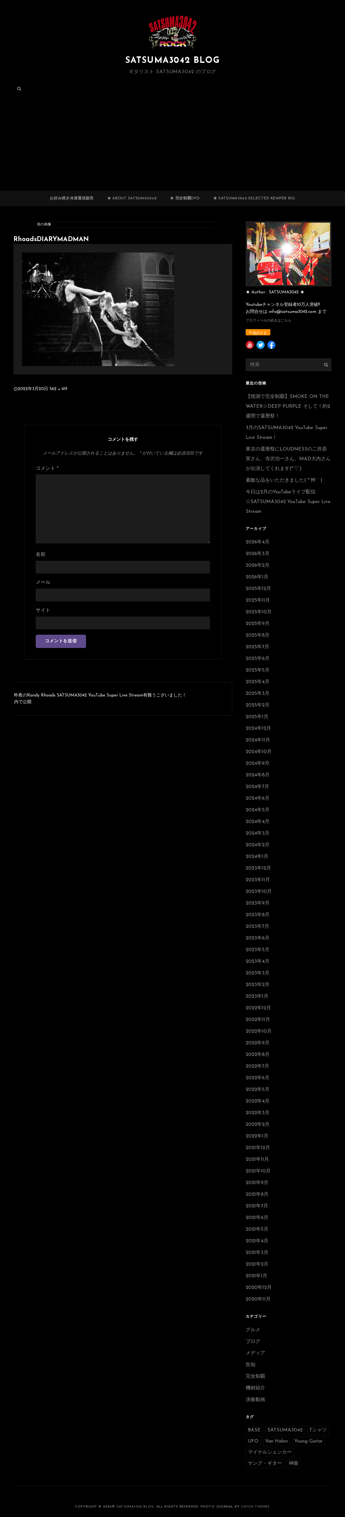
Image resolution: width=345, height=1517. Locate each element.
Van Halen (276, 1441)
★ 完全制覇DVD (184, 198)
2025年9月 (258, 623)
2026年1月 (257, 577)
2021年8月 (257, 1194)
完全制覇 (255, 1376)
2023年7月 (257, 926)
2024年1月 (257, 856)
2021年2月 (257, 1264)
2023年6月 (258, 938)
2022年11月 (258, 1019)
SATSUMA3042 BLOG (173, 60)
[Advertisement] (172, 151)
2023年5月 (258, 949)
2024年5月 (258, 810)
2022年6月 (258, 1078)
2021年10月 (258, 1171)
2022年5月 (258, 1089)
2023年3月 (258, 973)
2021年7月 (257, 1206)
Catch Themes (255, 1506)
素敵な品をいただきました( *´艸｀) (284, 480)
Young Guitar (308, 1441)
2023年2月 (258, 984)
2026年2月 (258, 565)
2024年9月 (258, 763)
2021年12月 (258, 1147)
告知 (250, 1364)
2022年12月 (258, 1008)
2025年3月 (258, 693)
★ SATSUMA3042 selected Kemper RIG (254, 198)
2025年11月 (258, 600)
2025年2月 (258, 705)
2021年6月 (257, 1217)
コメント (47, 468)
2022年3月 (258, 1113)
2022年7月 (257, 1066)
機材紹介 (255, 1388)
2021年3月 (257, 1252)
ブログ (253, 1341)
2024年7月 (257, 786)
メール (43, 582)
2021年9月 (257, 1182)
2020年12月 (259, 1287)
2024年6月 (258, 798)
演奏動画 (255, 1399)
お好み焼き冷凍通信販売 (72, 198)
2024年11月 (258, 740)
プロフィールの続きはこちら (268, 320)
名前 (40, 554)
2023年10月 (259, 891)
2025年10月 (259, 612)
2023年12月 (258, 868)
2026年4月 (258, 542)
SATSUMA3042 (285, 1430)
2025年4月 (258, 682)
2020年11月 (258, 1299)
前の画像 (44, 224)
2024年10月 (259, 751)
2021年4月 (257, 1241)
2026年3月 (258, 553)
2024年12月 (258, 728)
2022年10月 (259, 1031)
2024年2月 (258, 845)
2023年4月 (258, 961)
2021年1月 (256, 1276)
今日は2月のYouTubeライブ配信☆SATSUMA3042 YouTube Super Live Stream (288, 502)
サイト (43, 610)
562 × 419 (58, 389)
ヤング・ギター (265, 1463)
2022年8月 (258, 1054)
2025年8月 (258, 635)
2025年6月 (258, 658)
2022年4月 (258, 1101)
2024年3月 (258, 833)
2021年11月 (257, 1159)
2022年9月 (258, 1043)
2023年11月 (258, 880)
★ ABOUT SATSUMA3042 (131, 198)
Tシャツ (318, 1430)
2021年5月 (257, 1229)
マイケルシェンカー (270, 1452)
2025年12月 (258, 588)
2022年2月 (258, 1124)
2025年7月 (257, 647)
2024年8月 (258, 775)
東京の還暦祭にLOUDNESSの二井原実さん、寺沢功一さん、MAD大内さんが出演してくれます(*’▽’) (288, 459)
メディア (255, 1353)
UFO (253, 1441)
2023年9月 (258, 903)
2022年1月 (257, 1136)
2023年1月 (257, 996)
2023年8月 (258, 915)
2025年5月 (258, 670)
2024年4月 (258, 821)
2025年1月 (257, 716)
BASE (254, 1430)
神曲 (293, 1463)
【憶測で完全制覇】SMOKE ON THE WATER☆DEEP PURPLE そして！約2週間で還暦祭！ (288, 406)
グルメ (253, 1330)
